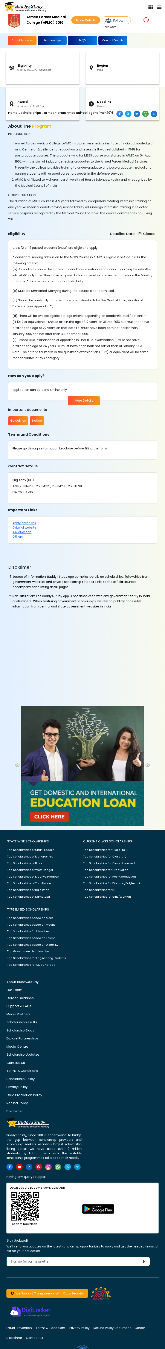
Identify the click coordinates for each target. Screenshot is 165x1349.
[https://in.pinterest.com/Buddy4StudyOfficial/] (38, 1166)
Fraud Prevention (19, 1328)
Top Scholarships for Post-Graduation (109, 876)
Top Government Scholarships (28, 951)
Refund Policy (17, 1103)
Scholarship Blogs (20, 1030)
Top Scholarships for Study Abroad (31, 964)
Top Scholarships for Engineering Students (36, 958)
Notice (37, 420)
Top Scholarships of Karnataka (28, 896)
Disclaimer (14, 1111)
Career (140, 1328)
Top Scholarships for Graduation (105, 870)
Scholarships (52, 40)
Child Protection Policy (24, 1094)
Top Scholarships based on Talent (31, 938)
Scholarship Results (21, 1022)
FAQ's (82, 40)
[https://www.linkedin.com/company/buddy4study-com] (29, 1166)
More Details (86, 20)
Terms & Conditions (22, 1070)
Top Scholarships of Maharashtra (30, 856)
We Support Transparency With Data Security (47, 1293)
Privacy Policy (17, 1087)
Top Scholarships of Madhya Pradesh (33, 876)
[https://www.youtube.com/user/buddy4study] (19, 1167)
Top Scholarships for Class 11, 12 (104, 856)
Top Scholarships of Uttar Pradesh (30, 850)
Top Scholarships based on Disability (32, 944)
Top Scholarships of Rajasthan (28, 890)
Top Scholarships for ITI (99, 890)
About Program (22, 40)
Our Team (14, 989)
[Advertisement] (33, 99)
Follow (114, 20)
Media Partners (18, 1014)
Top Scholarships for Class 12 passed (109, 863)
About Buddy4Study (22, 981)
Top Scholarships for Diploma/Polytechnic (112, 883)
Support (41, 1177)
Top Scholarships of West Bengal (30, 870)
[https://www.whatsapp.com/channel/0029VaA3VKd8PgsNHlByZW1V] (58, 1167)
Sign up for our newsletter (79, 1261)
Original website (24, 527)
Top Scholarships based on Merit (30, 918)
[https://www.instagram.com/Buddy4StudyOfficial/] (48, 1167)
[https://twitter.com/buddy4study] (67, 1166)
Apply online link (24, 523)
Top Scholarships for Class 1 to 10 (105, 850)
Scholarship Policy (20, 1078)
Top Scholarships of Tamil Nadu (29, 883)
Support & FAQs (18, 1006)
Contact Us (15, 1062)
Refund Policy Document (112, 1328)
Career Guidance (20, 997)
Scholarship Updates (23, 1054)
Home (12, 113)
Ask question (21, 532)
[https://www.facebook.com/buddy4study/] (9, 1166)
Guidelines (18, 420)
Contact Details (112, 40)
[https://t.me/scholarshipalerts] (77, 1166)
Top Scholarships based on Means (31, 924)
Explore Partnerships (22, 1038)
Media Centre (17, 1046)
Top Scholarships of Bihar (24, 863)
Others (17, 536)
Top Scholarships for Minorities (28, 931)
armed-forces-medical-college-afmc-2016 (78, 113)
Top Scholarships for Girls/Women (107, 896)
